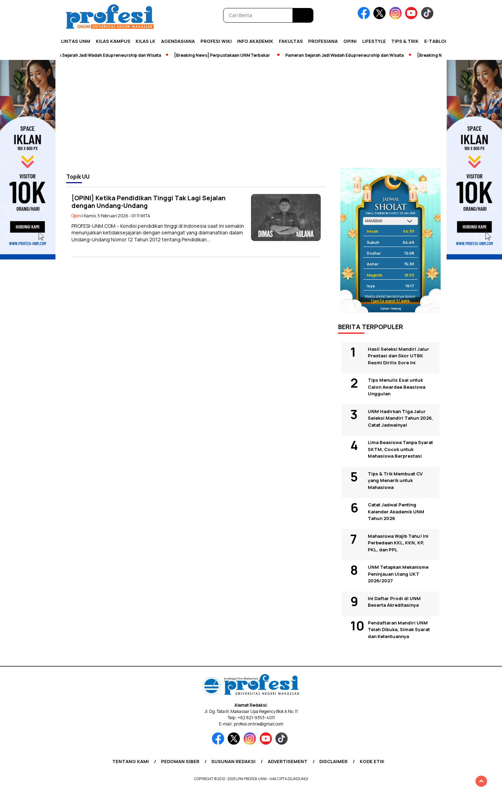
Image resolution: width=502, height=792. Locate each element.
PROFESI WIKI (216, 41)
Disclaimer (333, 761)
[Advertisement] (251, 115)
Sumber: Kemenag (390, 308)
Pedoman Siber (180, 761)
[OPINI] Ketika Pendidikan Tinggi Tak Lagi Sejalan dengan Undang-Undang (148, 202)
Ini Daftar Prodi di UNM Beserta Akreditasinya (394, 601)
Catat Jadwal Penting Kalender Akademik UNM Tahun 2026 (396, 511)
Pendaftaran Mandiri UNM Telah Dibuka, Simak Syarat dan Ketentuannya (399, 629)
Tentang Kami (130, 761)
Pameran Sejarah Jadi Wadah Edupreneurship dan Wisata (106, 55)
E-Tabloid (436, 41)
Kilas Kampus (113, 41)
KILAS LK (145, 41)
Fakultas (291, 41)
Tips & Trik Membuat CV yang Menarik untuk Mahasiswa (395, 480)
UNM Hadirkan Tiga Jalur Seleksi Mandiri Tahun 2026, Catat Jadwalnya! (400, 418)
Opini (350, 41)
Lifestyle (374, 41)
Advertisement (287, 761)
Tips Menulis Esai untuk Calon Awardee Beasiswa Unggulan (396, 387)
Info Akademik (255, 41)
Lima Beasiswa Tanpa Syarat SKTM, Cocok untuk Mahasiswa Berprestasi (400, 449)
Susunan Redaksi (233, 761)
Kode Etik (372, 761)
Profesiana (323, 41)
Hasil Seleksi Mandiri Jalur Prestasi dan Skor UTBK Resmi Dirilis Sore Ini (398, 356)
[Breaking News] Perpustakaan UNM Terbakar (226, 55)
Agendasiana (178, 41)
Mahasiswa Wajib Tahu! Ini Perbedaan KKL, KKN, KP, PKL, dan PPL (398, 543)
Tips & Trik (405, 41)
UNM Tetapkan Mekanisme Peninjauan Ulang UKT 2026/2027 (398, 574)
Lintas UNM (75, 41)
